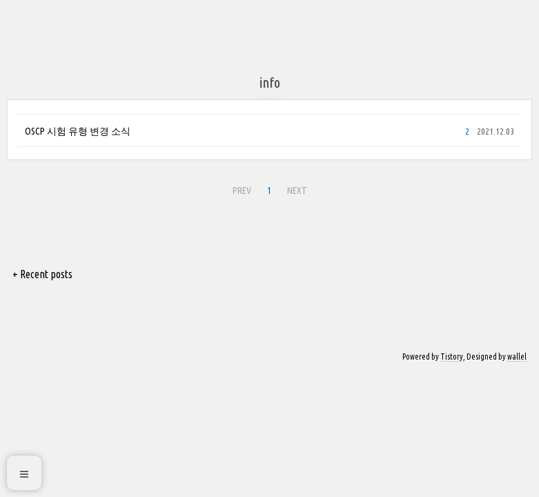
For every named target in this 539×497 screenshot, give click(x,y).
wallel (517, 356)
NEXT (297, 190)
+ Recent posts (42, 274)
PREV (242, 190)
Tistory (451, 356)
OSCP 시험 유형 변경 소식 (77, 131)
